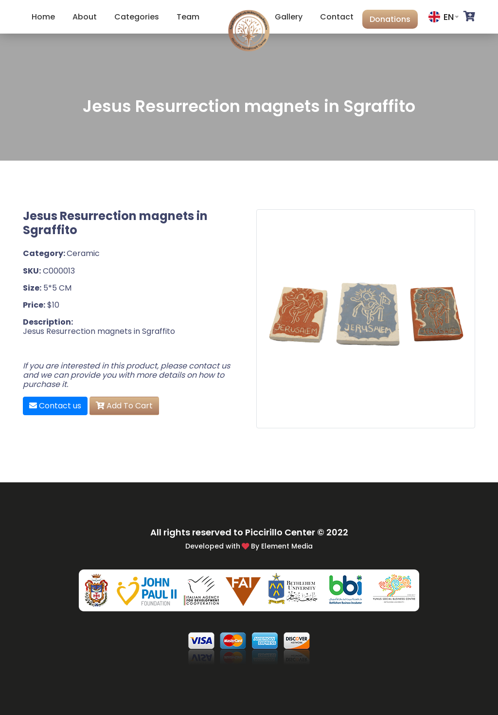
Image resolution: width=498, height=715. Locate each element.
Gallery (288, 16)
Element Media (287, 546)
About (84, 16)
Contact (337, 16)
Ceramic (83, 253)
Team (188, 16)
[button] (469, 16)
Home (43, 16)
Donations (390, 19)
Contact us (55, 405)
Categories (136, 16)
